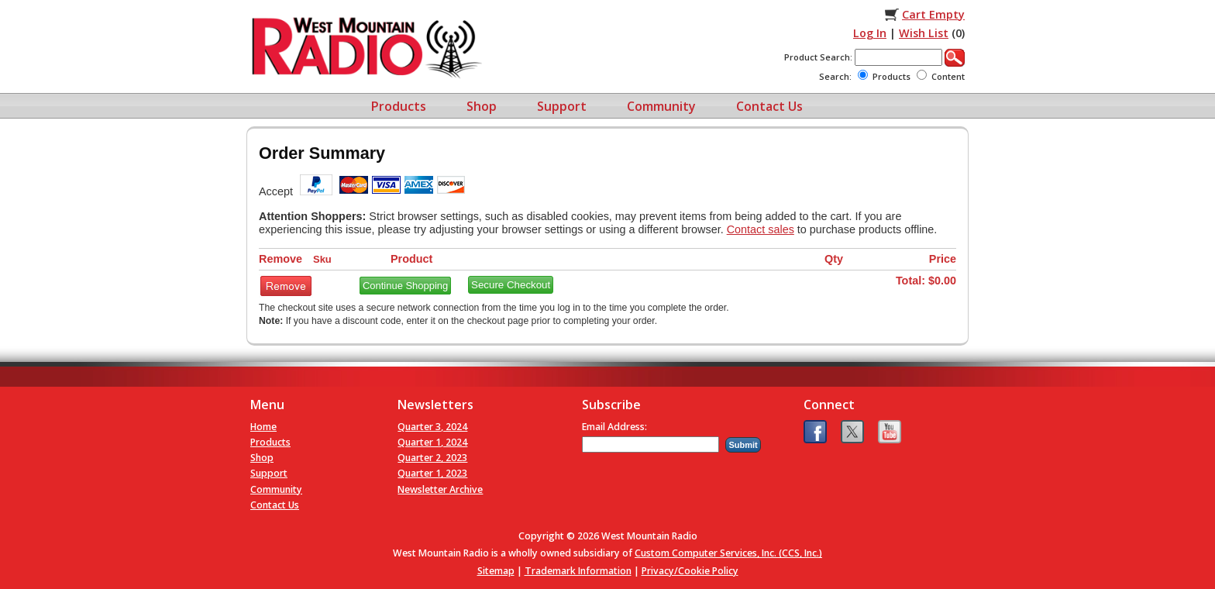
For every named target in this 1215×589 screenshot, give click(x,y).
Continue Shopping (405, 285)
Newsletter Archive (440, 489)
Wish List (923, 33)
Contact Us (769, 106)
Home (263, 426)
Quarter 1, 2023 (432, 473)
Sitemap (496, 570)
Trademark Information (578, 570)
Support (562, 106)
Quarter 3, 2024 (432, 426)
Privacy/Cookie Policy (690, 570)
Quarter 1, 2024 (432, 442)
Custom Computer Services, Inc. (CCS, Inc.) (728, 553)
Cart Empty (933, 14)
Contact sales (760, 229)
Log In (869, 33)
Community (661, 106)
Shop (481, 106)
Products (398, 106)
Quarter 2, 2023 (432, 457)
